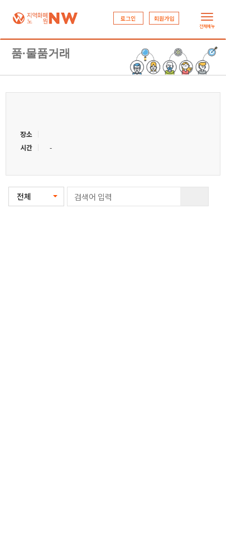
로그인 (128, 18)
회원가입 (164, 18)
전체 (24, 196)
